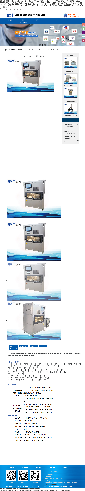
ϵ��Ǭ (70, 20)
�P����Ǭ (34, 20)
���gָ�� (43, 346)
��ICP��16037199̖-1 (49, 484)
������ (47, 20)
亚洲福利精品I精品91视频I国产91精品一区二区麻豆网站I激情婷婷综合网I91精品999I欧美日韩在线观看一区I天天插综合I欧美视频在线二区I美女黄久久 (41, 4)
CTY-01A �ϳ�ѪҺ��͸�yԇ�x (70, 85)
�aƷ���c (34, 346)
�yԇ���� (13, 346)
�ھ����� (23, 23)
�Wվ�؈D (57, 484)
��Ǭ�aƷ (22, 20)
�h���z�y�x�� (30, 49)
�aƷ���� (13, 348)
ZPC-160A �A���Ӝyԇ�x (70, 115)
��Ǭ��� (11, 20)
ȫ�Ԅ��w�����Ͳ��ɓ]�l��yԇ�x (48, 49)
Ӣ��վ (77, 9)
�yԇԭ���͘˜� (23, 346)
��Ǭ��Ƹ (59, 20)
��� (14, 49)
